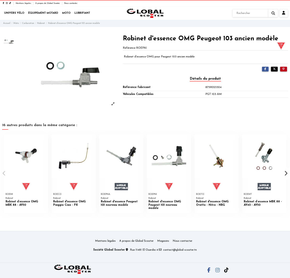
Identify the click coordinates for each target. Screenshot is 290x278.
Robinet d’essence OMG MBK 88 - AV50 (22, 203)
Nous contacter (70, 3)
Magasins (163, 240)
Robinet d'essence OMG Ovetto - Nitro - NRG (212, 203)
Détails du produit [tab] (205, 79)
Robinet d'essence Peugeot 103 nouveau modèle (119, 203)
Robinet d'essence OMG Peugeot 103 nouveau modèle (164, 205)
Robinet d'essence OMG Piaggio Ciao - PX (69, 203)
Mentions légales (24, 3)
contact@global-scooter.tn (180, 249)
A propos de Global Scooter (48, 3)
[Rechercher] (255, 13)
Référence (129, 47)
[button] (4, 173)
